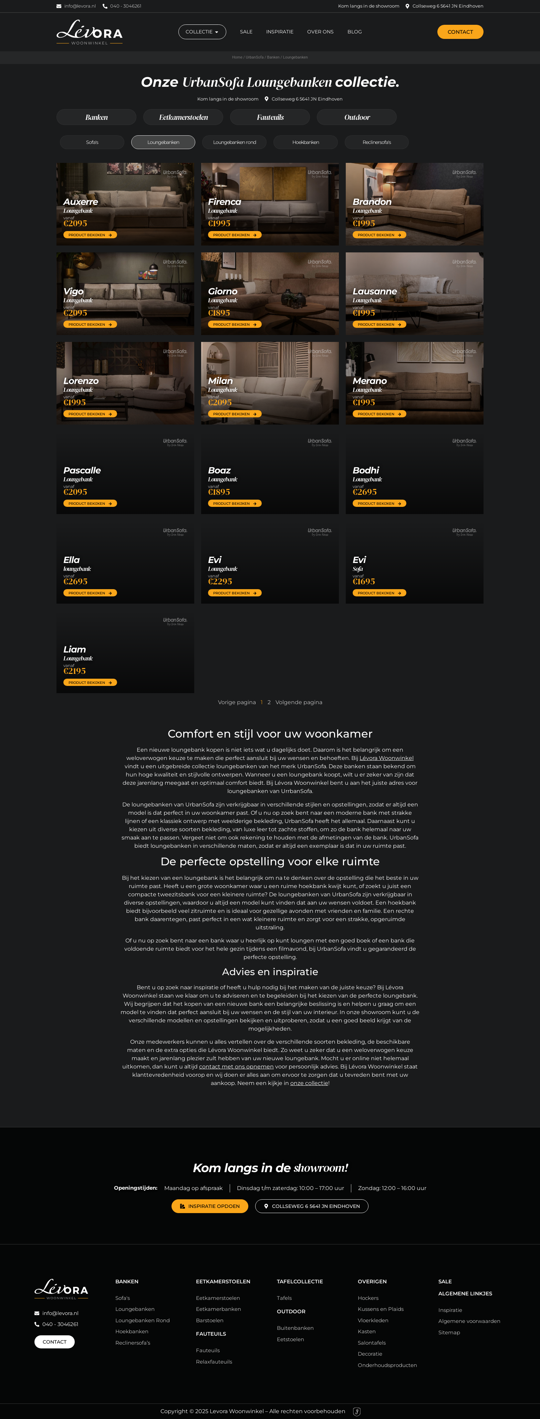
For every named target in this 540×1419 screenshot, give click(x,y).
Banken (273, 57)
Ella (71, 559)
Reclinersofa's (377, 142)
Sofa (358, 568)
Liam (74, 649)
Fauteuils (270, 117)
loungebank (77, 568)
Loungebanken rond (234, 142)
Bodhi (366, 470)
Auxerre (80, 201)
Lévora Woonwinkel (387, 758)
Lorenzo (80, 380)
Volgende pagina (299, 702)
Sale (445, 1281)
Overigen (372, 1281)
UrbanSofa (255, 57)
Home (237, 57)
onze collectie (309, 1083)
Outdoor (357, 117)
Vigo (73, 291)
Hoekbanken (305, 142)
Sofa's (92, 142)
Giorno (222, 291)
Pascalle (82, 470)
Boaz (219, 470)
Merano (370, 380)
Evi (214, 559)
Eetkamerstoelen (183, 117)
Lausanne (375, 291)
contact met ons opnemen (236, 1066)
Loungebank (77, 210)
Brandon (372, 201)
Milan (220, 380)
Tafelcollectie (300, 1281)
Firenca (224, 201)
